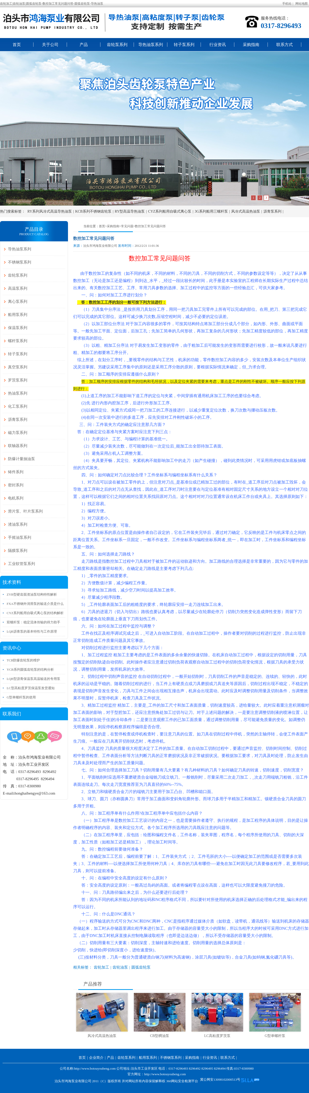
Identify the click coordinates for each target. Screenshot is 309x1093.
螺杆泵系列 (17, 341)
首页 (17, 44)
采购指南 (251, 44)
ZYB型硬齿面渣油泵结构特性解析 (32, 594)
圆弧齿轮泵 (141, 967)
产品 (84, 44)
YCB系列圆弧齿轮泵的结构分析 (30, 669)
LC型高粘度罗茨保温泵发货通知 (31, 688)
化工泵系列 (17, 406)
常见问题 (127, 226)
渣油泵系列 (17, 524)
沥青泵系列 (272, 211)
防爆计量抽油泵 (21, 459)
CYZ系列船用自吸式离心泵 (169, 211)
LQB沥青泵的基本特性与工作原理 (32, 631)
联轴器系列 (17, 446)
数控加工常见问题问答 (150, 226)
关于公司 (50, 44)
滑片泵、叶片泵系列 (25, 511)
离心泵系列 (17, 301)
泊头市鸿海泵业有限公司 (100, 246)
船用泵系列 (17, 315)
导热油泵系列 (150, 44)
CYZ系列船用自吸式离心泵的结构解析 (35, 613)
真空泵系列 (17, 367)
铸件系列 (15, 472)
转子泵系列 (184, 44)
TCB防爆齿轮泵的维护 (23, 660)
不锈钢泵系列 (19, 262)
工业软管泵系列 (21, 564)
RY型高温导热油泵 (130, 211)
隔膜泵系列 (17, 551)
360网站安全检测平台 (182, 1081)
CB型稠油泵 (159, 1036)
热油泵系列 (17, 393)
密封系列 (15, 485)
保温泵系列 (17, 328)
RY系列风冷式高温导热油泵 (50, 211)
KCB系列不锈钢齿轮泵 (93, 211)
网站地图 (301, 3)
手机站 (286, 3)
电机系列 (15, 498)
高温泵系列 (17, 288)
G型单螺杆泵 (275, 1036)
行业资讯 (217, 44)
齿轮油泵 (120, 967)
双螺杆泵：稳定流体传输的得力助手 (33, 622)
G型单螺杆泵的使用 (21, 697)
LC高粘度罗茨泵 (217, 1036)
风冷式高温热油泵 (245, 211)
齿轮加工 (101, 967)
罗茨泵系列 (17, 380)
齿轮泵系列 (117, 44)
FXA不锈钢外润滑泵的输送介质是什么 (35, 604)
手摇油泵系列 (19, 537)
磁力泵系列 (17, 433)
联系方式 (284, 44)
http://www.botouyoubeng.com (165, 1074)
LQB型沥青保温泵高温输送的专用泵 (33, 679)
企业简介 (96, 1058)
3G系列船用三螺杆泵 (211, 211)
